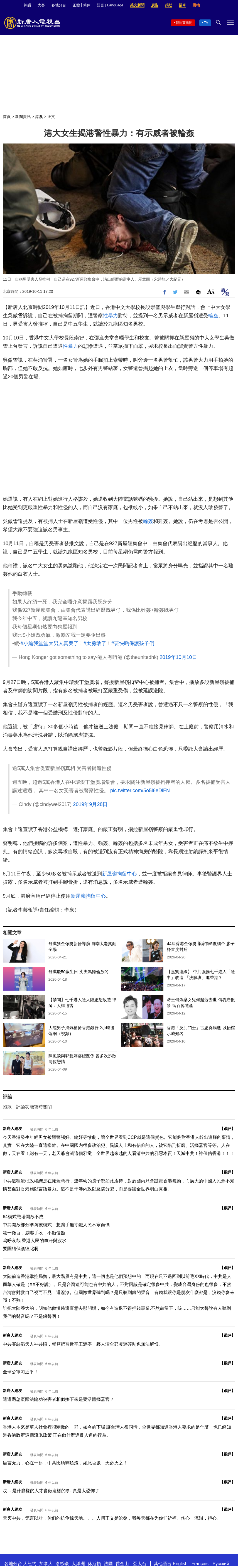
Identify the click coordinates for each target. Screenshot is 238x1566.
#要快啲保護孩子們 (132, 643)
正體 (76, 5)
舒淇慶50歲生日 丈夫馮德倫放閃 (78, 971)
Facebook (212, 5)
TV (206, 23)
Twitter (221, 5)
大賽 (41, 5)
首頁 (7, 116)
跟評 (227, 1128)
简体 (86, 5)
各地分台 (58, 5)
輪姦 (213, 315)
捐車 (182, 5)
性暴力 (110, 315)
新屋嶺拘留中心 (119, 874)
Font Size (211, 291)
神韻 (27, 5)
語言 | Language (110, 5)
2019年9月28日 (90, 804)
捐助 (168, 5)
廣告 (154, 5)
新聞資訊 (23, 116)
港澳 (39, 116)
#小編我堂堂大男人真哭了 (49, 643)
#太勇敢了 (95, 643)
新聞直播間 (184, 23)
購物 (196, 5)
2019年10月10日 (178, 657)
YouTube (231, 5)
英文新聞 (137, 5)
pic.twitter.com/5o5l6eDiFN (140, 790)
